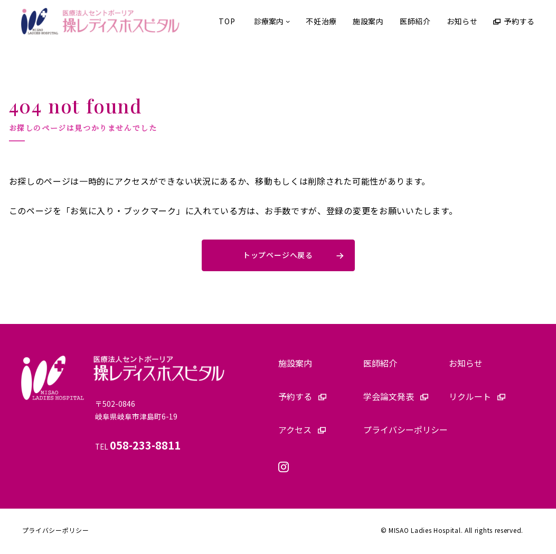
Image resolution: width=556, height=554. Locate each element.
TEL (139, 448)
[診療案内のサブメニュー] (270, 21)
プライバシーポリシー (55, 532)
